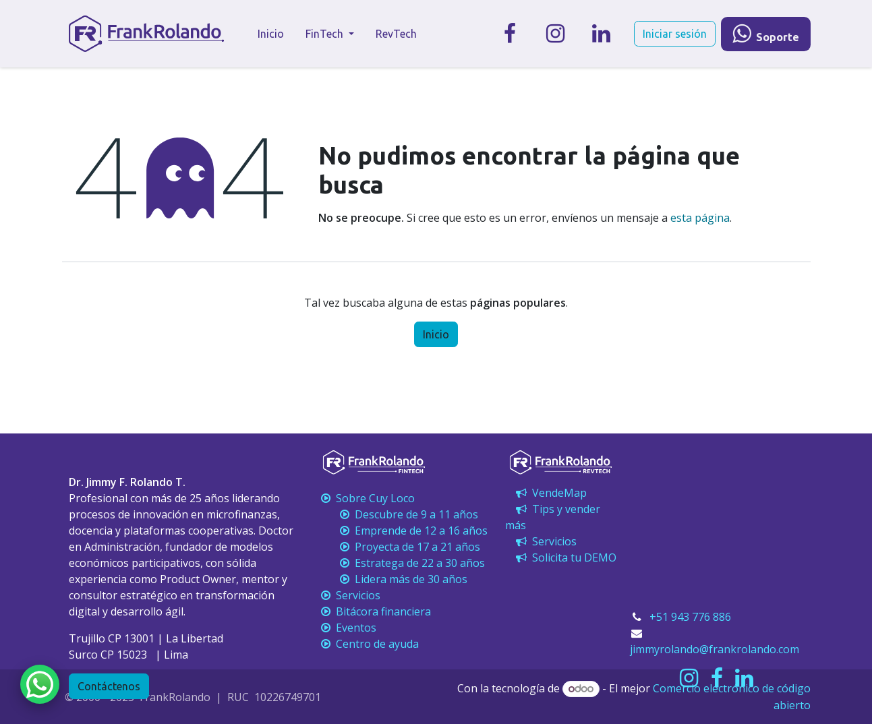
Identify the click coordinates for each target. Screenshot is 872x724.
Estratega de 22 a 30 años (401, 562)
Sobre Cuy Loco (368, 498)
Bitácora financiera (376, 611)
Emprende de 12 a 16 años (403, 530)
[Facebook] (509, 33)
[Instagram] (555, 33)
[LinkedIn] (601, 33)
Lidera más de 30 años (392, 579)
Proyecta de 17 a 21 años (399, 546)
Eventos (347, 627)
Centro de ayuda (368, 643)
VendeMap (550, 492)
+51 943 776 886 (690, 616)
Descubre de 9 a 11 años (398, 514)
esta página (700, 217)
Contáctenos (109, 686)
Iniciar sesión (675, 34)
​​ (765, 33)
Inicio (436, 334)
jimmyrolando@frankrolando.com (714, 649)
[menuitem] (271, 34)
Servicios (545, 541)
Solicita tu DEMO (564, 557)
